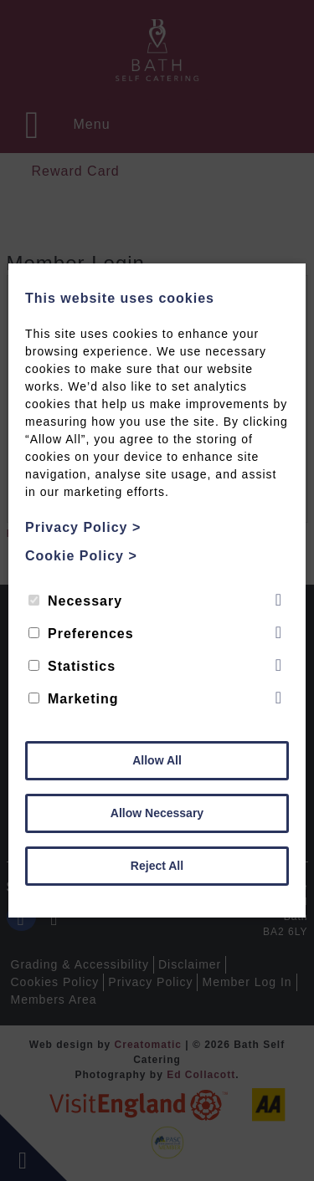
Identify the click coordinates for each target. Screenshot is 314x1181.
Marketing (73, 699)
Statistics (72, 666)
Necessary (75, 601)
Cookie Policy (81, 556)
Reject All (157, 865)
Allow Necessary (157, 813)
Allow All (157, 760)
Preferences (81, 633)
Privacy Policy (83, 527)
